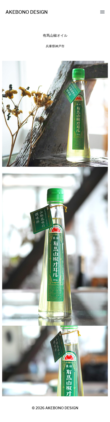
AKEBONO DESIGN (26, 12)
